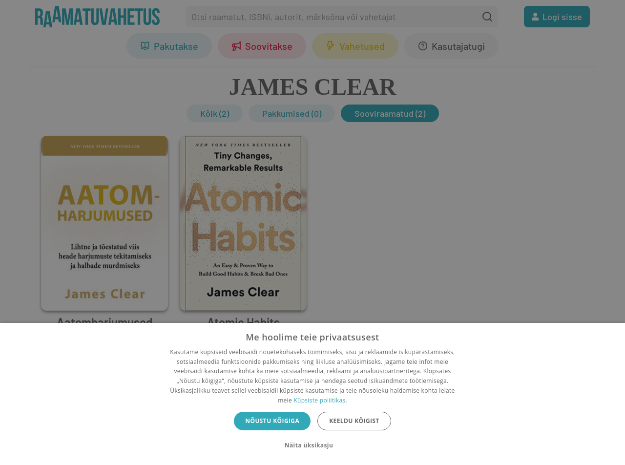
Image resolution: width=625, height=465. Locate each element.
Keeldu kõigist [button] (354, 421)
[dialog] (312, 394)
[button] (312, 445)
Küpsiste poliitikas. (320, 400)
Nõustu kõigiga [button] (272, 421)
